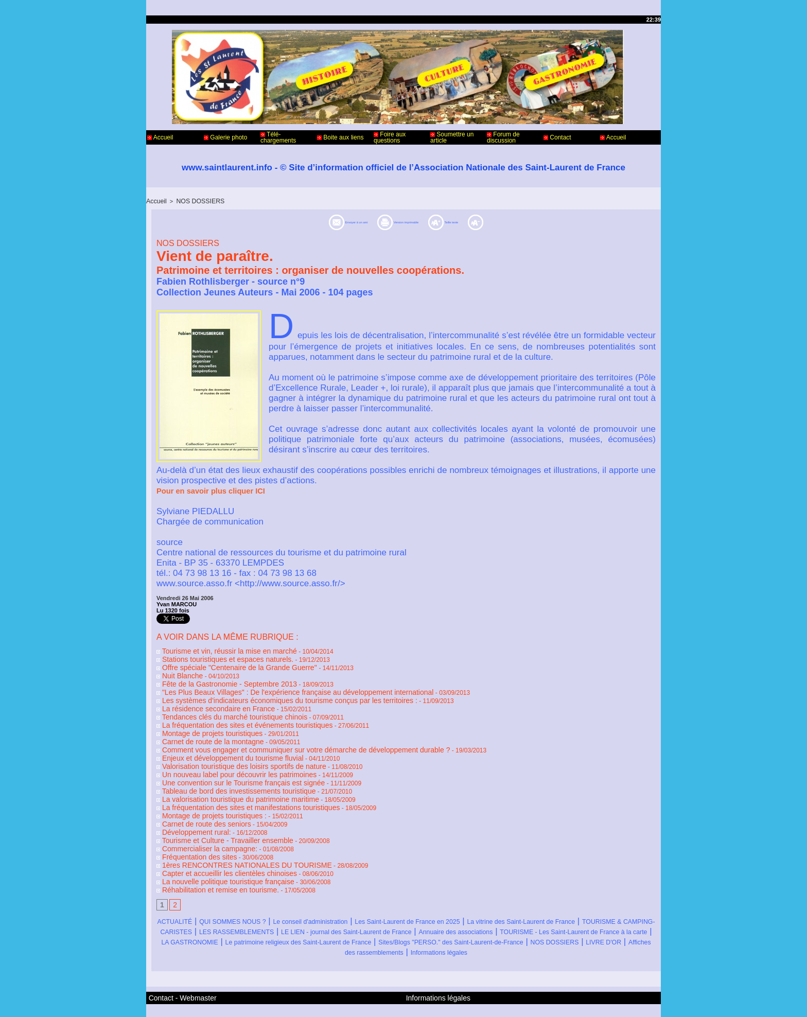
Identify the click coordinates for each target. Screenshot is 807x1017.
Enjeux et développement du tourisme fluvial (219, 743)
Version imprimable (407, 221)
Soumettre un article (451, 137)
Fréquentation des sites (191, 829)
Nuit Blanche (176, 671)
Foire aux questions (390, 137)
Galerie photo (225, 137)
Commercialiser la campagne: (199, 822)
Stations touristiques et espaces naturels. (215, 656)
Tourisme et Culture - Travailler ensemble (215, 815)
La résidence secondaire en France (207, 700)
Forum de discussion (503, 137)
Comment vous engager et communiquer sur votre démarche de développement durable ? (282, 736)
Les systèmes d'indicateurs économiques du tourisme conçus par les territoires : (268, 692)
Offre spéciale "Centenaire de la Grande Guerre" (226, 664)
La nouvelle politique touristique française (215, 851)
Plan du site (429, 1000)
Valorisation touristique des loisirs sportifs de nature (229, 750)
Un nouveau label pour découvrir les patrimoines (225, 757)
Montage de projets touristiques (202, 721)
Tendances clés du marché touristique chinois (221, 707)
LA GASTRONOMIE (553, 910)
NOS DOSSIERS (195, 201)
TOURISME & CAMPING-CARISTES (311, 900)
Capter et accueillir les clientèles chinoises (216, 844)
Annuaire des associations (245, 910)
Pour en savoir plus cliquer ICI (208, 490)
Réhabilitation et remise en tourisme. (209, 858)
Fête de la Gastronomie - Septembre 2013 (216, 678)
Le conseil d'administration (364, 890)
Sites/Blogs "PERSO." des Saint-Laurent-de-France (415, 920)
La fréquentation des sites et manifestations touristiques (235, 786)
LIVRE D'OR (620, 920)
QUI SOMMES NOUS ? (261, 890)
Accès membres (383, 1000)
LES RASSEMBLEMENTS (442, 900)
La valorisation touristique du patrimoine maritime (226, 779)
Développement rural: (188, 808)
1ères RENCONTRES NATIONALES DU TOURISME (231, 836)
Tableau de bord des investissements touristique (224, 772)
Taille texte (492, 221)
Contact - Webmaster (176, 974)
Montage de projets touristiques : (203, 793)
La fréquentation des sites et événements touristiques (232, 714)
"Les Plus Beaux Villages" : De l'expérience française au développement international (275, 685)
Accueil (160, 137)
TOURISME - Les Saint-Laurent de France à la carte (404, 910)
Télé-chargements (278, 137)
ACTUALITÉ (183, 890)
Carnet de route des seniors (197, 800)
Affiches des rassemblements (363, 931)
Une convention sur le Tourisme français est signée (229, 764)
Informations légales (467, 931)
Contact (557, 137)
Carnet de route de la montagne (202, 728)
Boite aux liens (340, 137)
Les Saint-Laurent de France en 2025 (496, 890)
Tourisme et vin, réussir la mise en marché (216, 649)
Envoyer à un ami (308, 221)
